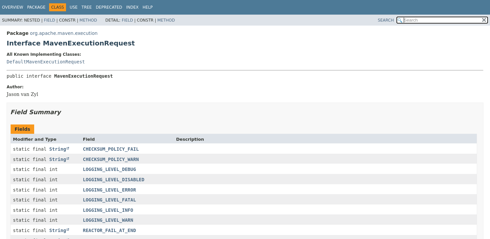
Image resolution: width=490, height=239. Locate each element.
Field (49, 20)
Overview (12, 7)
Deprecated (109, 7)
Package (36, 7)
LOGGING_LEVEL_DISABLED (113, 179)
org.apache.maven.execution (64, 33)
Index (132, 7)
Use (74, 7)
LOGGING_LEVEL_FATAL (109, 199)
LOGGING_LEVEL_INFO (108, 210)
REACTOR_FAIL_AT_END (109, 230)
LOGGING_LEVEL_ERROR (109, 190)
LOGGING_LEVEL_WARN (108, 220)
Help (148, 7)
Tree (87, 7)
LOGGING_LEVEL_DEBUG (109, 169)
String (57, 149)
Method (88, 20)
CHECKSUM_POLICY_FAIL (111, 149)
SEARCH (386, 20)
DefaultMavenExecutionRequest (46, 61)
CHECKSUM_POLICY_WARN (111, 159)
